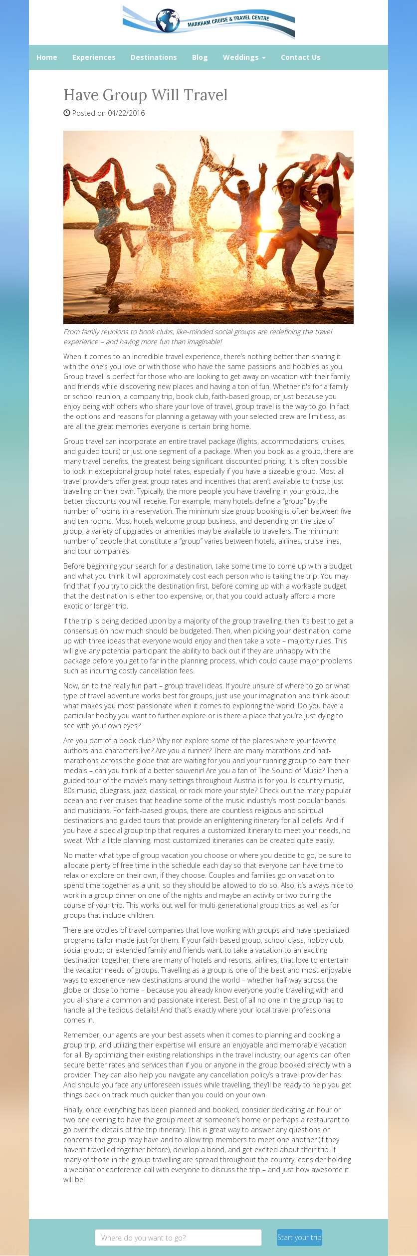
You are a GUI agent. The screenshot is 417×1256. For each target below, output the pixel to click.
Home (46, 57)
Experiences (94, 57)
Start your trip (299, 1237)
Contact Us (301, 57)
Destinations (154, 57)
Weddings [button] (244, 57)
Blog (200, 57)
